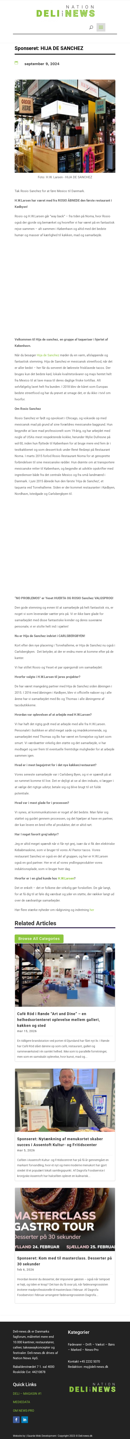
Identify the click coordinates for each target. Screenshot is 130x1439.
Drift (88, 1344)
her (92, 910)
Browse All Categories (39, 938)
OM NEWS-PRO (23, 1411)
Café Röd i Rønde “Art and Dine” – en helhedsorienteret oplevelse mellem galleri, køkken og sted (58, 1020)
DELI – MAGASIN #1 (27, 1394)
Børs (111, 1344)
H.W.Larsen (66, 878)
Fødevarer (75, 1344)
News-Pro (92, 1350)
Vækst (100, 1344)
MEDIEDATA (21, 1402)
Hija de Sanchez (48, 355)
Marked (76, 1350)
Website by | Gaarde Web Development (35, 1435)
